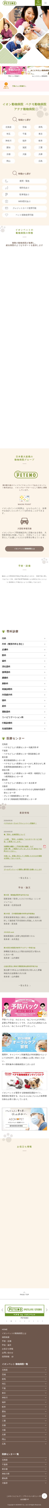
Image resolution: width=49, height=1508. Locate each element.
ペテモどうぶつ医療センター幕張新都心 (19, 754)
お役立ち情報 (7, 1349)
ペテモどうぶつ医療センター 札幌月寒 (19, 747)
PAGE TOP (24, 1294)
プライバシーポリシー (31, 1496)
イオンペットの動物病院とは (14, 1333)
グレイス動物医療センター (14, 796)
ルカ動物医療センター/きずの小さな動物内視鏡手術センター (23, 791)
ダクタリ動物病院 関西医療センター (18, 799)
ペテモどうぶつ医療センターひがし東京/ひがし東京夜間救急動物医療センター (23, 765)
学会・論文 (6, 1345)
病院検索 (5, 1337)
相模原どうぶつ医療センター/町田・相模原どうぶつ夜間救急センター (23, 775)
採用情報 (5, 1357)
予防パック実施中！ (19, 86)
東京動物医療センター (12, 760)
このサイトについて (14, 1496)
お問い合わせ (7, 1353)
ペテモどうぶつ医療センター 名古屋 (18, 783)
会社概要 (23, 1499)
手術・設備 (6, 1341)
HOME (4, 1329)
